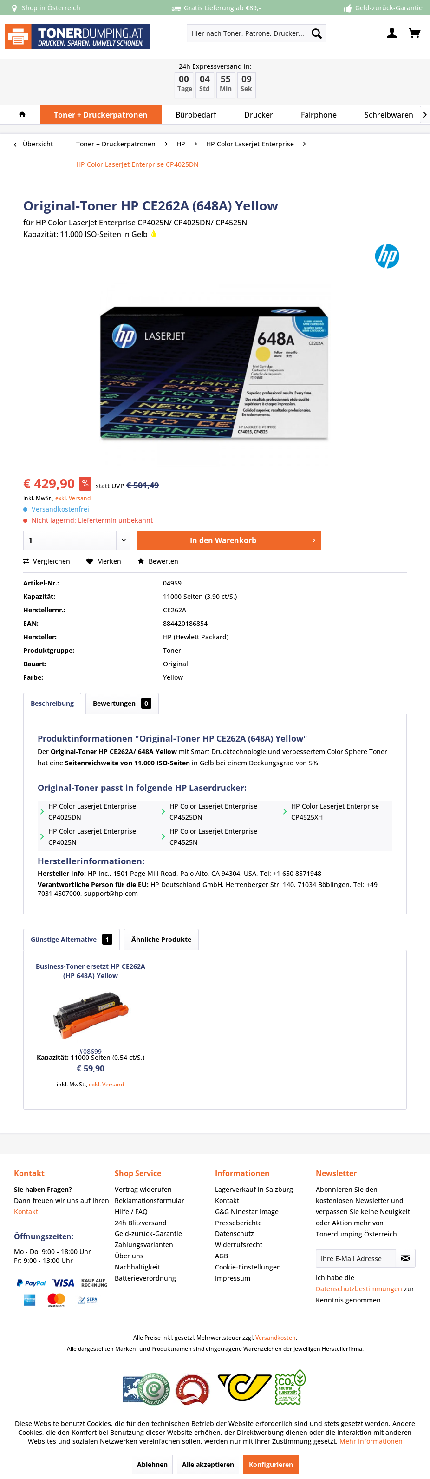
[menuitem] (229, 33)
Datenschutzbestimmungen (359, 1288)
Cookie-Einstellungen (248, 1266)
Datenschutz (234, 1233)
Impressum (232, 1278)
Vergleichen (46, 561)
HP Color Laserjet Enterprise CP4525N (213, 837)
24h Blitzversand (141, 1222)
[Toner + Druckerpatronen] (101, 114)
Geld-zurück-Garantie (148, 1233)
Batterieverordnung (145, 1278)
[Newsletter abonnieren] (406, 1258)
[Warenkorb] (415, 33)
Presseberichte (238, 1222)
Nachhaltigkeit (137, 1266)
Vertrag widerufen (143, 1189)
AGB (221, 1255)
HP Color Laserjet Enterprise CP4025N (92, 837)
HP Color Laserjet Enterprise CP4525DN (213, 812)
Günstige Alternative (71, 939)
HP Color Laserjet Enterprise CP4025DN (92, 812)
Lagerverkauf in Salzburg (254, 1189)
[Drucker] (258, 114)
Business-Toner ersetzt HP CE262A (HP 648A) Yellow (90, 971)
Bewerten (157, 561)
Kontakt (26, 1211)
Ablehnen (152, 1464)
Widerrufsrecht (238, 1244)
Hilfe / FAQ (131, 1211)
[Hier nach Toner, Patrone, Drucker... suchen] (256, 33)
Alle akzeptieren (208, 1464)
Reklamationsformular (149, 1200)
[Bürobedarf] (196, 114)
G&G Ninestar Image (247, 1211)
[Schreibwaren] (389, 114)
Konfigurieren (271, 1464)
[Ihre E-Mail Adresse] (356, 1258)
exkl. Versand (73, 498)
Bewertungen (122, 703)
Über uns (129, 1255)
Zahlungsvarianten (144, 1244)
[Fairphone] (319, 114)
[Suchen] (316, 33)
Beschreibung (52, 703)
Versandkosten (275, 1337)
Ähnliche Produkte (161, 939)
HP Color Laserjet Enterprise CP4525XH (335, 812)
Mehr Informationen (371, 1441)
